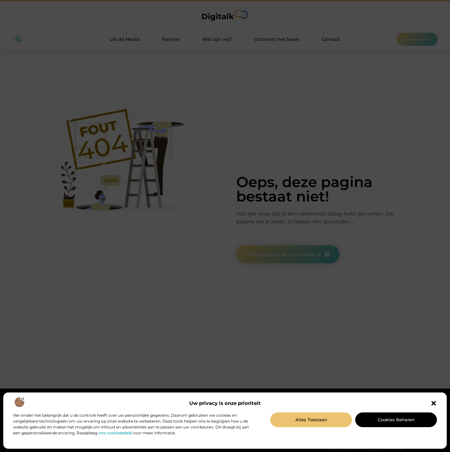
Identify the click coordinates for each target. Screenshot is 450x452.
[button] (433, 403)
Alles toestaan (311, 419)
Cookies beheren (396, 419)
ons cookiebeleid (115, 432)
